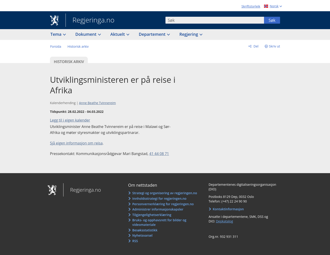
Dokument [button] (86, 34)
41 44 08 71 (159, 153)
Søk (272, 20)
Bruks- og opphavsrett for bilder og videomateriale (159, 222)
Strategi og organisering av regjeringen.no (164, 193)
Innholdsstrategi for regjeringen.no (159, 198)
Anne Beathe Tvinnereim (97, 103)
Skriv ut (274, 46)
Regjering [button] (189, 34)
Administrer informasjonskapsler (157, 209)
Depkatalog (224, 221)
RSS (135, 241)
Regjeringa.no (90, 20)
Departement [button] (153, 34)
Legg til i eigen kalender (70, 120)
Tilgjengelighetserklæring (151, 215)
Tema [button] (56, 34)
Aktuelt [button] (118, 34)
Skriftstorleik (251, 6)
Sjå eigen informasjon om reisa (76, 143)
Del (255, 46)
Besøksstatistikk (144, 230)
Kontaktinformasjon (228, 209)
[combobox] (214, 20)
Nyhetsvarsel (142, 235)
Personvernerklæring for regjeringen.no (163, 204)
